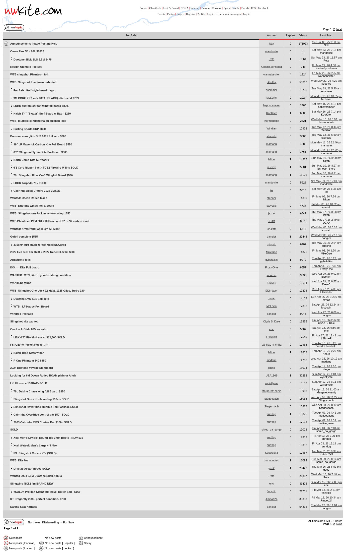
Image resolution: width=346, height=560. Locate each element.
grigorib (271, 244)
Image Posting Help (33, 43)
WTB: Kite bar (19, 460)
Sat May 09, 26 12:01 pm (326, 181)
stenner (271, 197)
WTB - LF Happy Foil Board (29, 306)
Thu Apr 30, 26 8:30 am (326, 265)
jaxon (271, 213)
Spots (227, 7)
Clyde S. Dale (271, 321)
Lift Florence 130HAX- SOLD (28, 383)
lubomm (271, 275)
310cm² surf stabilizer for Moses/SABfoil (38, 244)
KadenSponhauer (271, 66)
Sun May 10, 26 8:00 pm (326, 157)
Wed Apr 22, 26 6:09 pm (326, 312)
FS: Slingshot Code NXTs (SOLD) (33, 453)
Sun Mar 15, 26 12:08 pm (326, 482)
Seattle (235, 7)
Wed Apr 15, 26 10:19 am (326, 358)
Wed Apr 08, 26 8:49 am (326, 404)
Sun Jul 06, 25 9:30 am (326, 42)
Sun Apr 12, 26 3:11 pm (326, 381)
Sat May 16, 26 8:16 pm (326, 103)
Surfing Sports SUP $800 (28, 128)
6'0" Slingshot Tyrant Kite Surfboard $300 (38, 152)
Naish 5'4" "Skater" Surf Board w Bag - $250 (40, 113)
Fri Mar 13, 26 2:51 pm (326, 489)
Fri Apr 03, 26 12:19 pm (326, 443)
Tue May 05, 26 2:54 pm (326, 242)
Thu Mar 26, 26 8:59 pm (326, 466)
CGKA (184, 7)
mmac (271, 298)
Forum (143, 7)
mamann (271, 143)
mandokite (271, 51)
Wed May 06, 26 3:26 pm (326, 227)
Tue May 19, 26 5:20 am (326, 88)
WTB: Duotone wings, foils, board (32, 205)
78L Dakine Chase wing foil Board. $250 (37, 391)
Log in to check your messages (224, 13)
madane (271, 360)
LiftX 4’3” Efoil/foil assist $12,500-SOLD (37, 337)
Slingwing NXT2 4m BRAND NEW (32, 483)
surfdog (271, 414)
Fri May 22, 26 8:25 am (326, 72)
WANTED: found (20, 282)
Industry (195, 7)
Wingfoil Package (21, 313)
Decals (245, 7)
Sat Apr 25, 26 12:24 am (326, 304)
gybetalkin (271, 259)
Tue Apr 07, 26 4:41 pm (326, 412)
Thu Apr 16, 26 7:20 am (326, 350)
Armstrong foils (20, 259)
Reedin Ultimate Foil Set (26, 66)
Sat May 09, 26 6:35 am (326, 188)
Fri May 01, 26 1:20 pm (326, 250)
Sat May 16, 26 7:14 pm (326, 111)
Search (180, 13)
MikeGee (271, 251)
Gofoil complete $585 (24, 236)
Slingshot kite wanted (24, 321)
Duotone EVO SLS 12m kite (29, 298)
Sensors (206, 7)
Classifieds (155, 7)
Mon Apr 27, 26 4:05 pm (326, 289)
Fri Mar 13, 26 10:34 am (326, 497)
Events (161, 13)
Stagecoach (271, 398)
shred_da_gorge (271, 429)
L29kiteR (271, 336)
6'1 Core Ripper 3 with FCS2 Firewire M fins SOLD (44, 167)
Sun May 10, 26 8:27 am (326, 165)
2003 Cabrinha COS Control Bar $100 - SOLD (41, 422)
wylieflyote (271, 383)
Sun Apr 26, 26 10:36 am (326, 296)
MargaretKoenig (271, 390)
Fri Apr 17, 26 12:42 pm (326, 335)
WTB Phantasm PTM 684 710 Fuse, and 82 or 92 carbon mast (49, 221)
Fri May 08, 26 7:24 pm (326, 196)
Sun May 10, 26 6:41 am (326, 173)
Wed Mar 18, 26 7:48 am (326, 474)
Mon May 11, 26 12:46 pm (326, 142)
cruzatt (271, 228)
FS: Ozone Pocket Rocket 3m (29, 344)
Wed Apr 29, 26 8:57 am (326, 281)
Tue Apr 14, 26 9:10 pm (326, 366)
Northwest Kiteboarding (43, 522)
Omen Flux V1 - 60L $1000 (27, 51)
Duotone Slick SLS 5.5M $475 (31, 59)
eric (271, 329)
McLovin (271, 97)
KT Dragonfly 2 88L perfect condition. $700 (38, 499)
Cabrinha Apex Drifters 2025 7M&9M (35, 190)
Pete (271, 59)
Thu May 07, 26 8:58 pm (326, 211)
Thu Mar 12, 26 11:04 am (326, 505)
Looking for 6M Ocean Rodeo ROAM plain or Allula (43, 375)
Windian (271, 128)
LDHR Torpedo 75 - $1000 (28, 183)
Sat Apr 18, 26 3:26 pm (326, 319)
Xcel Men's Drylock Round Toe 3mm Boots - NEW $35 (46, 437)
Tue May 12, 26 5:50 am (326, 134)
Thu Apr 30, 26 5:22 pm (326, 258)
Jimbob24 (271, 499)
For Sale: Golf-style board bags (32, 90)
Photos (170, 13)
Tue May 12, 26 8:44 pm (326, 126)
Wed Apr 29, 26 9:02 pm (326, 273)
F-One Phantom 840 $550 (28, 360)
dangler (271, 236)
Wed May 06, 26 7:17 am (326, 235)
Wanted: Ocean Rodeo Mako (28, 197)
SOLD (14, 429)
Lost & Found (171, 7)
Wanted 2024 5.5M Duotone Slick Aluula (36, 475)
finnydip (271, 491)
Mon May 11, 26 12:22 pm (326, 150)
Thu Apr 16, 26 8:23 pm (326, 343)
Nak (271, 43)
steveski (271, 136)
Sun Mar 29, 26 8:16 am (326, 458)
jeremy (271, 167)
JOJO (271, 221)
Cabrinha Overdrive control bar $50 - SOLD (39, 414)
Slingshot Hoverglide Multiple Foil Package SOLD (44, 406)
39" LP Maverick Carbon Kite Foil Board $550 (41, 144)
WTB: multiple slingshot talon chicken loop (38, 120)
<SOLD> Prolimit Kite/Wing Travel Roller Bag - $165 (45, 491)
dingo (271, 367)
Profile (201, 13)
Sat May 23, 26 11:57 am (326, 57)
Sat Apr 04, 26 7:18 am (326, 428)
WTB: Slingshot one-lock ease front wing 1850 (40, 213)
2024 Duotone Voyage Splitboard (31, 367)
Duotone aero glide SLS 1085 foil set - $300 (38, 136)
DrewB (271, 282)
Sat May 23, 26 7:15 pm (326, 49)
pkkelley (271, 82)
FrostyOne (271, 267)
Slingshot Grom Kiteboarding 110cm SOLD (39, 399)
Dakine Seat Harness (23, 506)
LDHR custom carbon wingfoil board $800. (39, 105)
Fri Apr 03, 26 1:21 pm (326, 435)
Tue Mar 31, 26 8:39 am (326, 451)
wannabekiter (271, 74)
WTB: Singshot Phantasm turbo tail (33, 82)
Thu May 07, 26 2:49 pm (326, 219)
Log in (246, 13)
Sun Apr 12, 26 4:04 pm (326, 374)
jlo (271, 190)
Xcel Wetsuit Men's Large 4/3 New (33, 445)
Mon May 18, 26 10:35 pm (326, 96)
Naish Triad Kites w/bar (27, 352)
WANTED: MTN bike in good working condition (40, 275)
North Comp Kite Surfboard (29, 159)
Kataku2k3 (271, 452)
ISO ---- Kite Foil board (24, 267)
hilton (271, 159)
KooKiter (271, 113)
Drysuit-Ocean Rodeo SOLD (30, 468)
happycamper (271, 105)
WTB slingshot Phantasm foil (29, 74)
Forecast (217, 7)
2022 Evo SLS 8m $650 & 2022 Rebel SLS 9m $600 (42, 251)
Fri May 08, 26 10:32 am (326, 204)
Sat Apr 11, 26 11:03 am (326, 389)
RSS (253, 7)
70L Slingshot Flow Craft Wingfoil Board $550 (41, 175)
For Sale (68, 522)
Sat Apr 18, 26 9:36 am (326, 327)
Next (339, 29)
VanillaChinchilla (271, 344)
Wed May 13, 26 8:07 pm (326, 119)
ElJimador (271, 290)
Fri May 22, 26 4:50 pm (326, 65)
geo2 (271, 468)
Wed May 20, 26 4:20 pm (326, 80)
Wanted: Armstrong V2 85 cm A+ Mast (35, 228)
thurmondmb (271, 120)
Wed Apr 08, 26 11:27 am (326, 397)
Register (190, 13)
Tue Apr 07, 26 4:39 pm (326, 420)
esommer (271, 89)
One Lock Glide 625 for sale (28, 329)
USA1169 (271, 375)
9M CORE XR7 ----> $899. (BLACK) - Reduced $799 (44, 98)
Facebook (263, 7)
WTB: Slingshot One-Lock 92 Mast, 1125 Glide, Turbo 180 (47, 290)
